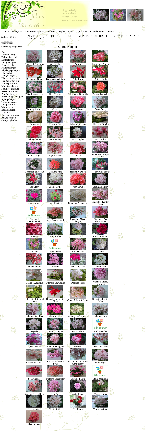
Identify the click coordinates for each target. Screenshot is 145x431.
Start (6, 31)
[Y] (122, 36)
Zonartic (5, 112)
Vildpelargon (7, 107)
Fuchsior (51, 31)
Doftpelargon (7, 59)
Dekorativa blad (9, 57)
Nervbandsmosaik (10, 91)
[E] (50, 36)
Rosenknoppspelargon (12, 96)
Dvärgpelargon (8, 62)
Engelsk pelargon (9, 65)
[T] (106, 36)
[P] (91, 36)
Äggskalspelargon (10, 115)
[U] (110, 36)
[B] (38, 36)
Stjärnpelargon (8, 99)
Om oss (110, 31)
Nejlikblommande (10, 88)
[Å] (130, 36)
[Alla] (29, 36)
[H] (61, 36)
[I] (65, 36)
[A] (34, 36)
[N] (83, 36)
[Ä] (134, 36)
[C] (42, 36)
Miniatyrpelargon (9, 86)
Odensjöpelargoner (35, 31)
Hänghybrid (7, 73)
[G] (57, 36)
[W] (118, 36)
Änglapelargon (8, 117)
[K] (71, 36)
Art (3, 52)
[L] (75, 36)
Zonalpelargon (8, 109)
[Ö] (138, 36)
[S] (102, 36)
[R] (99, 36)
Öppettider (82, 31)
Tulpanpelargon (9, 102)
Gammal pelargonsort (11, 46)
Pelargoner (17, 31)
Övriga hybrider (9, 120)
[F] (53, 36)
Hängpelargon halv (10, 78)
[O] (87, 36)
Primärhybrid (7, 94)
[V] (114, 36)
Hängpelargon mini (10, 81)
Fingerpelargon (8, 67)
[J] (68, 36)
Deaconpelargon (9, 54)
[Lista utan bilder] (35, 38)
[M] (79, 36)
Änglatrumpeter (66, 31)
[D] (46, 36)
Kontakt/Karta (97, 31)
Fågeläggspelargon (10, 70)
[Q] (95, 36)
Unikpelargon (8, 104)
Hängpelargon (8, 75)
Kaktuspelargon (9, 83)
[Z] (126, 36)
